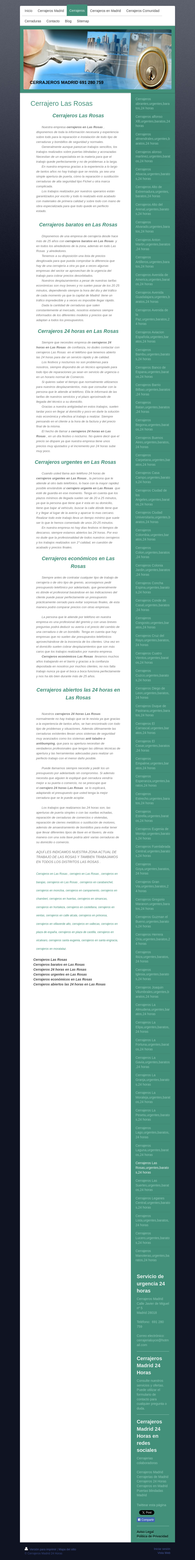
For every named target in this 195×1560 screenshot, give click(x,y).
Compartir (146, 1519)
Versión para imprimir (41, 1549)
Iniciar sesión (162, 1549)
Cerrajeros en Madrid (152, 1486)
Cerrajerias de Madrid (152, 1477)
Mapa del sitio (67, 1549)
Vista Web (164, 1553)
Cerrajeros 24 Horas (151, 1481)
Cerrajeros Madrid (150, 1472)
